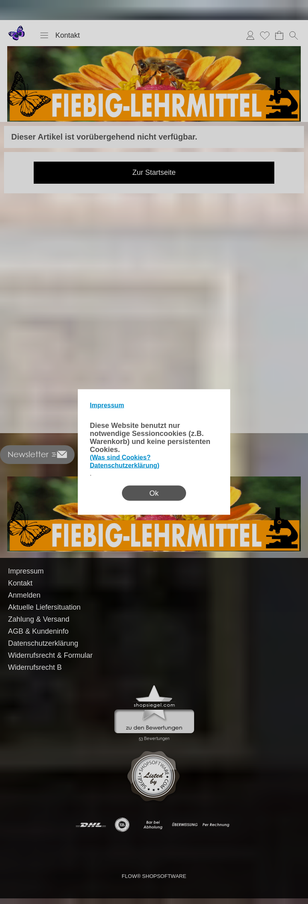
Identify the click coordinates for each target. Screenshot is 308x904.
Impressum (107, 405)
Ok (153, 493)
